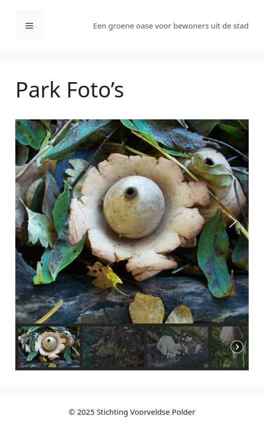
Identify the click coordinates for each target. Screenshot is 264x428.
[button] (31, 221)
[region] (132, 244)
